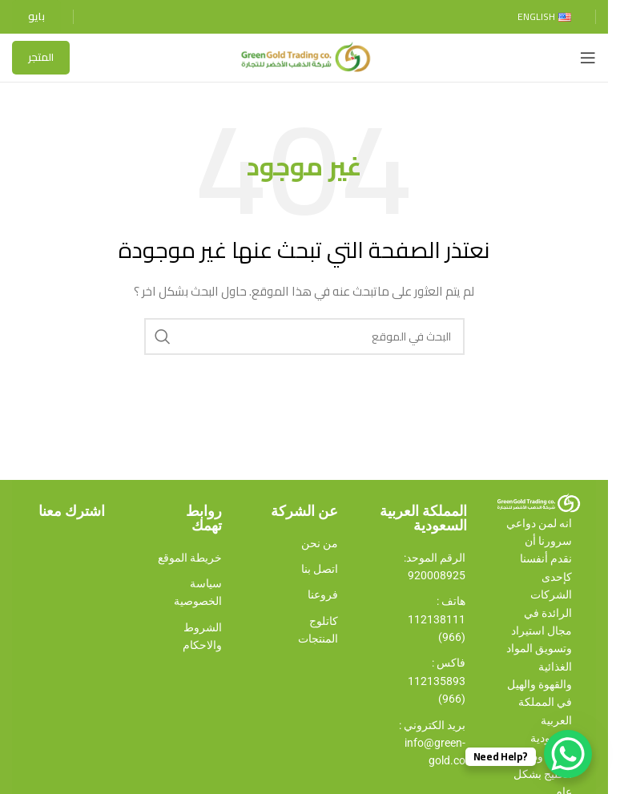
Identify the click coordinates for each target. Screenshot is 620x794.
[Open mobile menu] (588, 58)
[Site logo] (304, 56)
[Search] (304, 336)
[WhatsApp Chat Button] (568, 754)
